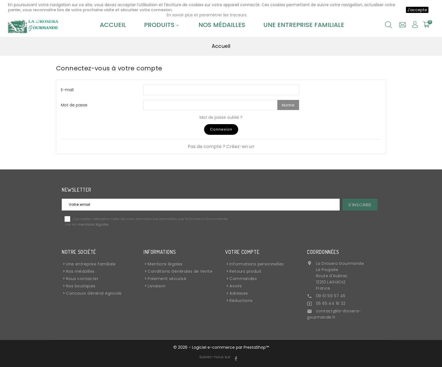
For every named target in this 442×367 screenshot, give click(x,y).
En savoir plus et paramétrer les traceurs (206, 15)
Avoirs (235, 286)
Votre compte (242, 252)
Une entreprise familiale (303, 25)
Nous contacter (82, 278)
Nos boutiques (80, 286)
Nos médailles (221, 25)
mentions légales (93, 224)
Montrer (288, 105)
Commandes (243, 278)
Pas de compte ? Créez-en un (221, 146)
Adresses (238, 293)
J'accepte (417, 10)
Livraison (156, 286)
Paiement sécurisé (167, 278)
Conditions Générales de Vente (180, 271)
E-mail (67, 89)
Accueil (113, 25)
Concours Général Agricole (93, 293)
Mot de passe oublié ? (221, 117)
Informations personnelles (256, 264)
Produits (162, 25)
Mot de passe (74, 105)
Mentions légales (165, 264)
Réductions (241, 300)
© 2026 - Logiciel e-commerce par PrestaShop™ (221, 347)
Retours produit (245, 271)
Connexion (221, 129)
